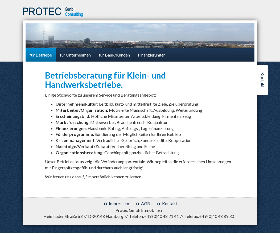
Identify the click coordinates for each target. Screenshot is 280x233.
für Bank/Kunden (114, 54)
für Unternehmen (75, 54)
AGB (145, 203)
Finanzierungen (152, 54)
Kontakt (169, 203)
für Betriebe (41, 54)
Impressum (119, 203)
